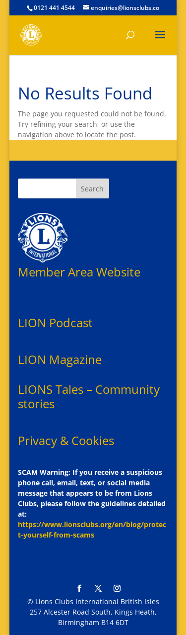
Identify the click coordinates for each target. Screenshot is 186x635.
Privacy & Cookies (66, 440)
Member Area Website (79, 272)
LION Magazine (60, 359)
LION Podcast (55, 322)
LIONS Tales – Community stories (89, 396)
